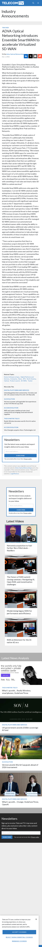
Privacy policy (28, 459)
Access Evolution (11, 408)
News (20, 379)
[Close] (36, 919)
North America (31, 379)
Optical (6, 381)
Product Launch (15, 381)
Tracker (5, 27)
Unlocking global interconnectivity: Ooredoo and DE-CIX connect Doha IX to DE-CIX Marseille (20, 394)
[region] (19, 931)
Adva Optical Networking (15, 54)
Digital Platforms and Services (16, 390)
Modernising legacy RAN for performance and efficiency (19, 612)
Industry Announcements (15, 13)
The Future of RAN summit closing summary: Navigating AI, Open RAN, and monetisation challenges (21, 581)
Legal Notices (14, 473)
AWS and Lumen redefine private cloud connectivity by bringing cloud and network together (18, 412)
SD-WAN (24, 381)
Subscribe (20, 455)
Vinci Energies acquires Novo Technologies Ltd (19, 430)
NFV (24, 379)
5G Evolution (9, 399)
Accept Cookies (19, 932)
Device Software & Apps (11, 377)
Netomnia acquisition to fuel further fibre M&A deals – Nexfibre (19, 548)
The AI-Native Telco (11, 418)
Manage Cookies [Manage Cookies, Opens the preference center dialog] (19, 941)
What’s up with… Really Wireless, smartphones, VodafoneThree (16, 691)
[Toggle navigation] (38, 3)
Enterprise (13, 379)
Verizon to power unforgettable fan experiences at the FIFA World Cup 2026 (20, 402)
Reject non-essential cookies (19, 937)
